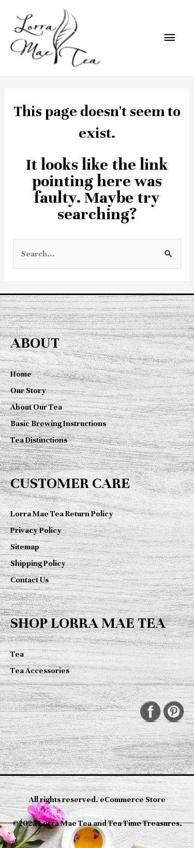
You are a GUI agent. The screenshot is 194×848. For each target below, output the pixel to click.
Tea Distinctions (38, 440)
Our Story (28, 390)
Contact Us (29, 579)
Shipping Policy (38, 563)
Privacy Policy (36, 530)
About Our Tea (36, 407)
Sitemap (24, 546)
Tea (17, 654)
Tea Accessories (39, 670)
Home (21, 374)
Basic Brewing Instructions (58, 423)
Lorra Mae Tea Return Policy (61, 513)
